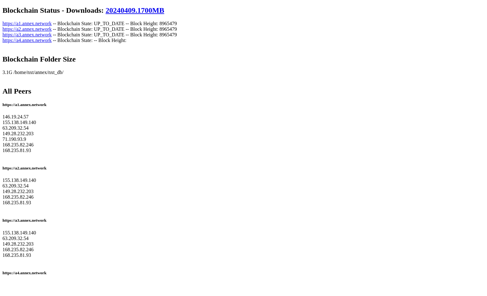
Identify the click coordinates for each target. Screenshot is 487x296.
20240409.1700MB (135, 10)
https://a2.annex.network (27, 29)
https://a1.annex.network (27, 23)
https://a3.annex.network (27, 34)
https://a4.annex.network (27, 40)
